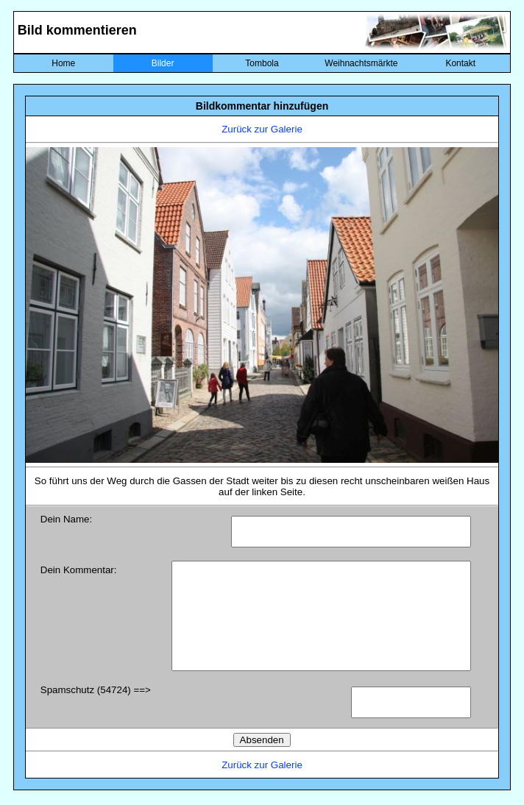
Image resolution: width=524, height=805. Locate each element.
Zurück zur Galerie (262, 129)
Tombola (261, 63)
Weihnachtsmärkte (361, 63)
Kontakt (460, 63)
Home (63, 63)
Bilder (163, 63)
